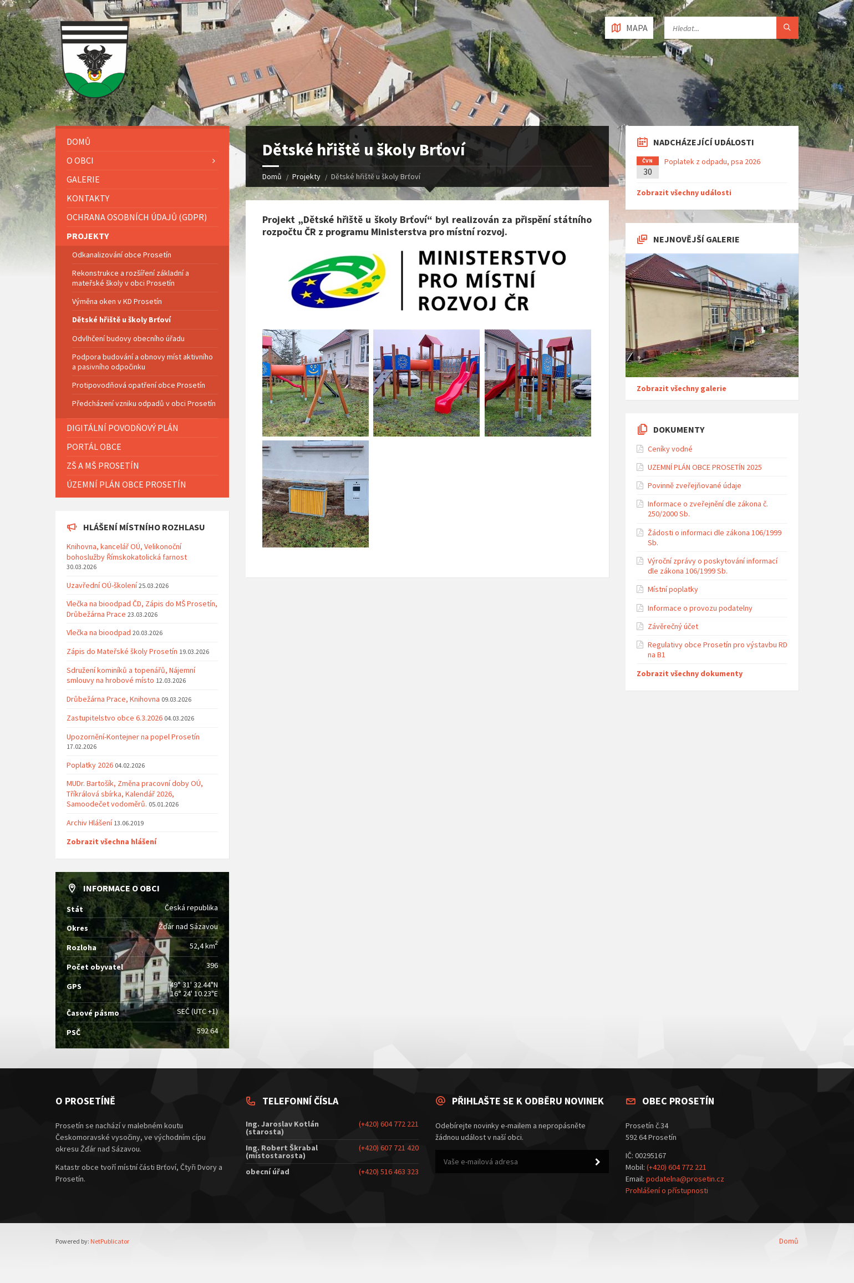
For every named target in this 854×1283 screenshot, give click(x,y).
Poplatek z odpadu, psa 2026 (712, 161)
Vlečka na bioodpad (100, 632)
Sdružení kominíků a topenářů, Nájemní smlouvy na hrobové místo (131, 675)
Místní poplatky (673, 589)
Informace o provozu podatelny (700, 608)
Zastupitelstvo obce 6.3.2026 (114, 718)
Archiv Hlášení (89, 823)
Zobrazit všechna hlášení (111, 841)
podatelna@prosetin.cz (685, 1179)
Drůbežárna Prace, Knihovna (114, 699)
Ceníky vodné (670, 449)
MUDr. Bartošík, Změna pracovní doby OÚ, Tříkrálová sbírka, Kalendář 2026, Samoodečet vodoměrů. (135, 793)
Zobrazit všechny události (684, 192)
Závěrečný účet (673, 626)
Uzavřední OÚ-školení (102, 585)
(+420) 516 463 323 (389, 1171)
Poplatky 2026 (90, 765)
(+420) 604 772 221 (389, 1124)
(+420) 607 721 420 (389, 1148)
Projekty (306, 176)
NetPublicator (109, 1241)
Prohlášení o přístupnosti (667, 1190)
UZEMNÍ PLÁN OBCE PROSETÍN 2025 (705, 467)
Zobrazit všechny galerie (681, 388)
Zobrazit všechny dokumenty (690, 673)
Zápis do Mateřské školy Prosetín (122, 651)
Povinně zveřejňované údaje (694, 485)
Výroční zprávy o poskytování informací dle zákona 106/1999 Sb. (712, 566)
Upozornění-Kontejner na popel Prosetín (133, 737)
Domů (272, 176)
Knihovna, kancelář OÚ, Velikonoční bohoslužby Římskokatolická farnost (127, 551)
